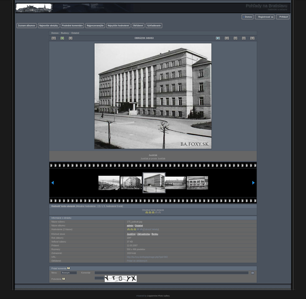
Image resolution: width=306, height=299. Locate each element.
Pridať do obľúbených (137, 261)
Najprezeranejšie (95, 25)
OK (252, 273)
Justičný (131, 234)
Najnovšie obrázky (48, 25)
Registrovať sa (265, 17)
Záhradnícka (143, 234)
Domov (248, 17)
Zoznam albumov (26, 25)
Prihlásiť (283, 17)
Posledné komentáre (72, 25)
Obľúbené (138, 25)
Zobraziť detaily (151, 229)
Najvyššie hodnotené (118, 25)
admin (130, 225)
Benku (155, 234)
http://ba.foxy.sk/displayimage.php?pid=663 (147, 257)
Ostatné (75, 33)
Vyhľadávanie (154, 25)
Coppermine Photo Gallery (158, 296)
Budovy (65, 33)
